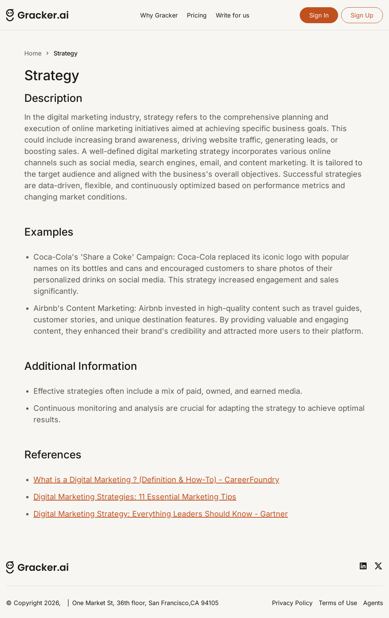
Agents (373, 603)
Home (32, 53)
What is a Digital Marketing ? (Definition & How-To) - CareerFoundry (156, 479)
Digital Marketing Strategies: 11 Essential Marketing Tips (134, 496)
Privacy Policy (292, 603)
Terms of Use (338, 603)
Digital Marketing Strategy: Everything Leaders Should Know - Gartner (160, 513)
